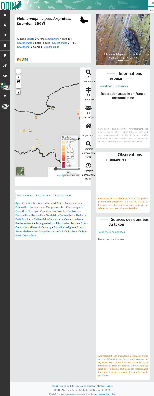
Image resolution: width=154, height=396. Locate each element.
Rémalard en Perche (69, 223)
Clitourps (33, 211)
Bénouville (21, 207)
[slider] (56, 168)
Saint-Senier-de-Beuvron (30, 231)
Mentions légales (106, 386)
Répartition (106, 86)
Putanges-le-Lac (46, 223)
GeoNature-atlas (68, 394)
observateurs (63, 195)
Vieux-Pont (38, 235)
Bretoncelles (37, 207)
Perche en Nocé (24, 223)
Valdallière (80, 231)
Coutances (76, 211)
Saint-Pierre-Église (73, 227)
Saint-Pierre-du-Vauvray (45, 227)
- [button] (18, 86)
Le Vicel (67, 219)
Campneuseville (56, 207)
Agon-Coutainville (26, 202)
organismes (44, 195)
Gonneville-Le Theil (72, 215)
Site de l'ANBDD (66, 386)
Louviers (79, 219)
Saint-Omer (22, 227)
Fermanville (22, 215)
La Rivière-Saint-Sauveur (45, 219)
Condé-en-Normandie (54, 211)
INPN (123, 129)
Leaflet (60, 175)
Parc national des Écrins (104, 394)
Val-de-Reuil (22, 235)
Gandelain (53, 215)
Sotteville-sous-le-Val (59, 231)
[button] (18, 81)
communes (25, 195)
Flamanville (38, 215)
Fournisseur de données (112, 232)
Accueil (53, 386)
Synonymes (122, 86)
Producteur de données (111, 239)
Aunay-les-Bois (75, 202)
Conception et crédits (85, 386)
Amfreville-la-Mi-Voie (51, 202)
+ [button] (18, 77)
